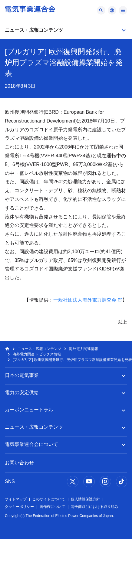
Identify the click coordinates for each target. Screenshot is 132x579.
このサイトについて (48, 499)
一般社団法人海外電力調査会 (84, 300)
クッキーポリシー (19, 507)
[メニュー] (101, 10)
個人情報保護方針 (85, 499)
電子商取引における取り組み (94, 507)
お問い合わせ (19, 462)
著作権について (52, 507)
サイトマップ (16, 499)
